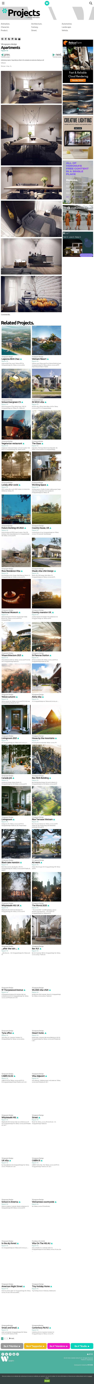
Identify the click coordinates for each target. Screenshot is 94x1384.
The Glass (37, 443)
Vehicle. (65, 30)
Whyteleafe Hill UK (12, 905)
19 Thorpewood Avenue (14, 990)
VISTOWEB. (90, 1365)
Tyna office (8, 1033)
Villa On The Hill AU (42, 1243)
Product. (4, 30)
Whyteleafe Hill (10, 1117)
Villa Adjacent (39, 1076)
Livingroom (8, 819)
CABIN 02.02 (9, 1076)
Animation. (5, 24)
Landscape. (66, 27)
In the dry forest (10, 1243)
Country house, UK (41, 528)
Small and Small (10, 1327)
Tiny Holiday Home (42, 1286)
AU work (37, 862)
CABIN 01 (37, 1160)
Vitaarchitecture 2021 (13, 655)
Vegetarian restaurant (13, 443)
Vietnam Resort (40, 359)
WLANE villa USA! (41, 990)
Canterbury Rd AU (41, 1327)
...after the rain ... (10, 948)
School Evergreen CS (12, 402)
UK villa (6, 1160)
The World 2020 (40, 905)
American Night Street (13, 1286)
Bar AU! (36, 948)
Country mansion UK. (43, 612)
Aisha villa (38, 696)
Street (36, 1117)
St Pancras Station (41, 655)
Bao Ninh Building (41, 778)
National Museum (11, 612)
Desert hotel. (39, 1033)
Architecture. (36, 24)
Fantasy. (34, 27)
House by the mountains (44, 738)
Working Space (40, 484)
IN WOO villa (39, 402)
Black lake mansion (12, 862)
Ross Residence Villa (12, 571)
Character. (5, 27)
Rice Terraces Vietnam (43, 819)
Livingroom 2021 (10, 738)
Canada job (8, 778)
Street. (34, 30)
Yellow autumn (10, 696)
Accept (47, 1381)
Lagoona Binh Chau (12, 359)
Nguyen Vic (4, 50)
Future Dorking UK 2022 (14, 528)
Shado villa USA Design (44, 571)
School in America (11, 1201)
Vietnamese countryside (44, 1201)
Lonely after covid (11, 484)
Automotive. (67, 24)
